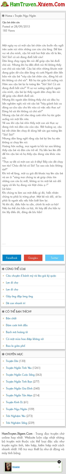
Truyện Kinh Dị (14, 402)
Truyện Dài (12, 361)
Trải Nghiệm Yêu (16, 416)
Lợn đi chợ (12, 282)
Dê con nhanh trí (15, 303)
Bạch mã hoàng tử (16, 332)
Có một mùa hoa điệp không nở (24, 339)
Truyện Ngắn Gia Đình (19, 388)
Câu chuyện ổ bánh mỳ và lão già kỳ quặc (31, 275)
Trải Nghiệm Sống (16, 423)
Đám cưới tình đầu (16, 325)
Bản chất (10, 318)
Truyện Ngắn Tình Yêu (19, 368)
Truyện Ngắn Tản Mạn (19, 395)
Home (8, 16)
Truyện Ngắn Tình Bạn (19, 381)
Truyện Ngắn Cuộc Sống (20, 375)
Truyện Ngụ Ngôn (25, 16)
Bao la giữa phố (15, 346)
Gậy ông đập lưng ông (19, 296)
